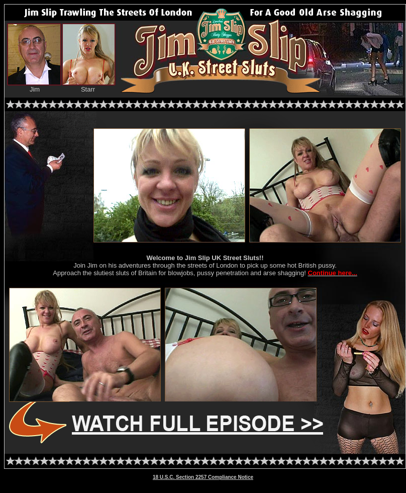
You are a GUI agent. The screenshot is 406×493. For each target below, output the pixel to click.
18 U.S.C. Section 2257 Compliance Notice (203, 477)
